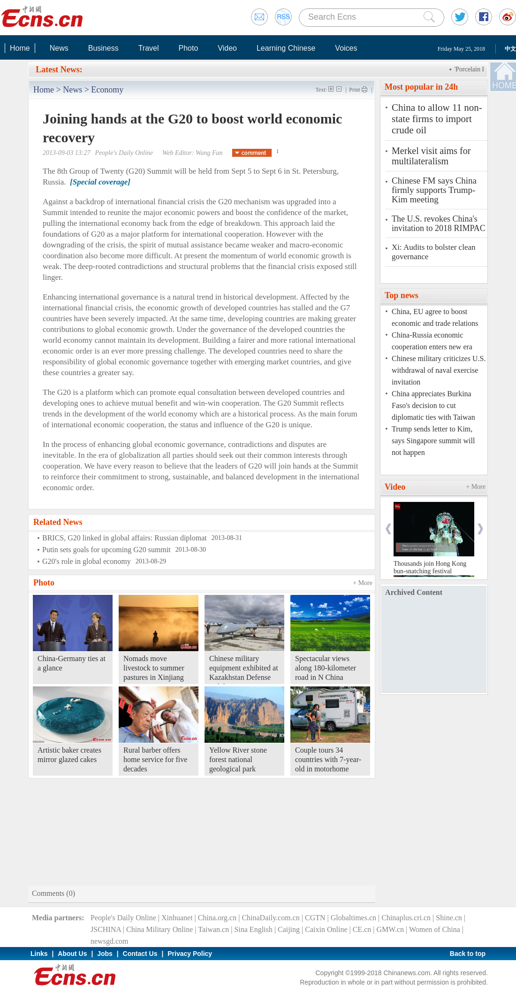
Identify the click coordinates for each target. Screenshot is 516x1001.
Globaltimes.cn (353, 918)
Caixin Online (326, 929)
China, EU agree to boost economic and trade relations (435, 317)
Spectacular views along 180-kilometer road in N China (325, 667)
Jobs (105, 953)
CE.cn (362, 929)
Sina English (253, 929)
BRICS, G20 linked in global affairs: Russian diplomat (124, 538)
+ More (362, 582)
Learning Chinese (286, 48)
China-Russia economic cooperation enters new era (432, 341)
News (59, 48)
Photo (188, 48)
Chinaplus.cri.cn (406, 918)
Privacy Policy (189, 953)
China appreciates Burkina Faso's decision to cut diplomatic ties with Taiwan (433, 405)
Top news (401, 295)
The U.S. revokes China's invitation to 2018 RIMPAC (439, 223)
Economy (107, 89)
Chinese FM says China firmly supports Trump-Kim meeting (434, 190)
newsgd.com (109, 941)
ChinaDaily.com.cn (270, 918)
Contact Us (140, 953)
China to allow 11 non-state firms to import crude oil (437, 119)
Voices (346, 48)
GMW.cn (390, 929)
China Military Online (159, 929)
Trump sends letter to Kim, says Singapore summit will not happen (433, 440)
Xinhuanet (177, 918)
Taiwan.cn (213, 929)
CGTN (315, 918)
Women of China (434, 929)
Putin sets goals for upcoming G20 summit (106, 550)
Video (227, 48)
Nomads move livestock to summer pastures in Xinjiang (153, 667)
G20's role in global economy (86, 561)
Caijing (289, 929)
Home (20, 48)
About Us (72, 953)
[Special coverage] (100, 181)
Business (103, 48)
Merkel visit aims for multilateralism (431, 156)
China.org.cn (217, 918)
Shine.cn (449, 918)
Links (39, 953)
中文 (510, 49)
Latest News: (59, 69)
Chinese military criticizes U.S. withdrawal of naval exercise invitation (439, 370)
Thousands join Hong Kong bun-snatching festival (430, 567)
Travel (148, 48)
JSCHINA (106, 929)
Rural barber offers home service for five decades (155, 759)
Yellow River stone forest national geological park (238, 759)
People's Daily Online (123, 918)
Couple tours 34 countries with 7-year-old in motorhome (328, 759)
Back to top (468, 953)
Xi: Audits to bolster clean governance (433, 252)
